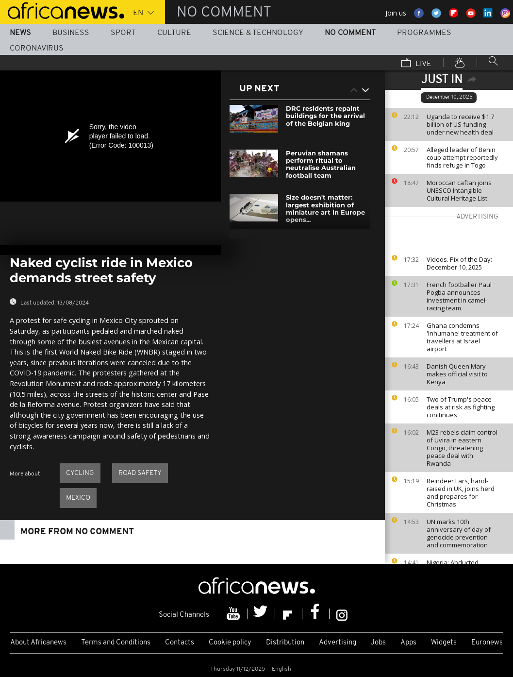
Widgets (444, 642)
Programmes (424, 33)
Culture (174, 33)
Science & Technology (258, 33)
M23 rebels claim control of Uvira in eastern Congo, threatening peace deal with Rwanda (462, 447)
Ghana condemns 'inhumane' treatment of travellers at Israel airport (462, 337)
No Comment (350, 33)
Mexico (78, 498)
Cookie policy (230, 642)
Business (70, 33)
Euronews (487, 642)
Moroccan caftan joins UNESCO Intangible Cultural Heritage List (459, 190)
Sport (123, 33)
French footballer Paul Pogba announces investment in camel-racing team (459, 296)
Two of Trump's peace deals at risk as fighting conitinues (461, 407)
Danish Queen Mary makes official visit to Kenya (457, 374)
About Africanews (38, 642)
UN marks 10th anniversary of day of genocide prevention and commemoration (459, 533)
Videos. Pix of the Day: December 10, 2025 (459, 263)
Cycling (80, 473)
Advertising (337, 642)
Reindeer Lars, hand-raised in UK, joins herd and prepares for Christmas (461, 492)
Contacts (179, 642)
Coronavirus (37, 48)
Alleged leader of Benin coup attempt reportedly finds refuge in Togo (462, 157)
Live (416, 63)
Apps (408, 642)
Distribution (285, 642)
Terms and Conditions (115, 642)
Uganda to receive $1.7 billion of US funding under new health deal (460, 124)
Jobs (378, 642)
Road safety (140, 473)
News (20, 33)
